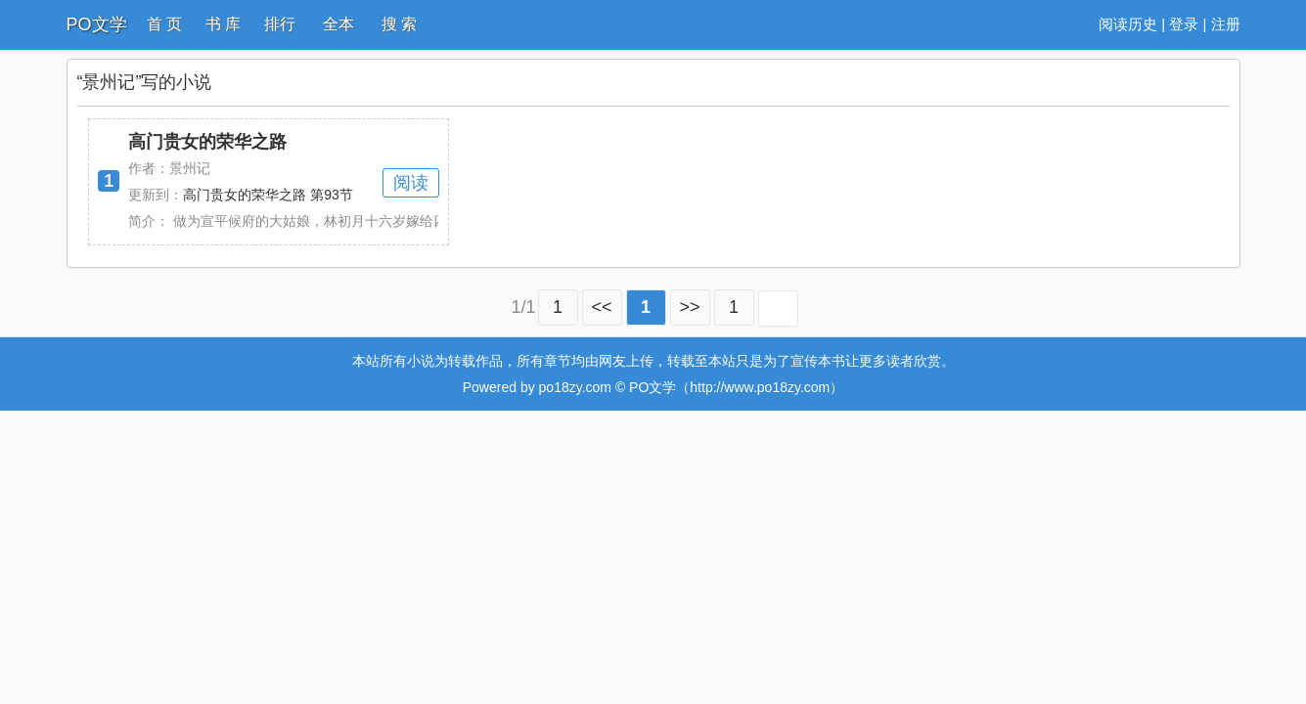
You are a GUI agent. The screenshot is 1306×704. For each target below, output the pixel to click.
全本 (338, 24)
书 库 (223, 24)
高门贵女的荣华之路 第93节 (267, 194)
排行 (279, 24)
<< (602, 307)
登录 (1183, 24)
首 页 (164, 24)
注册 (1225, 24)
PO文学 (97, 24)
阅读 (410, 183)
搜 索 (399, 24)
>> (690, 307)
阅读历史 (1128, 24)
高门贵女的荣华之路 (207, 142)
